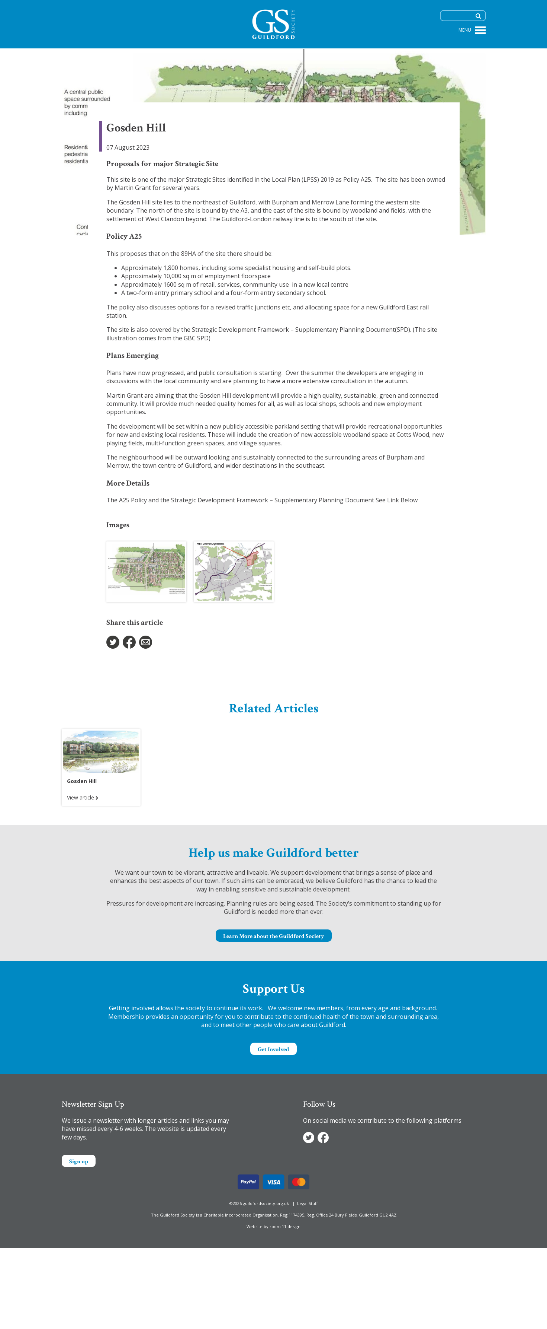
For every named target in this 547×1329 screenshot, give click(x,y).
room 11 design (285, 1226)
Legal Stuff (307, 1203)
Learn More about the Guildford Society (273, 936)
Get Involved (273, 1049)
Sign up (78, 1162)
